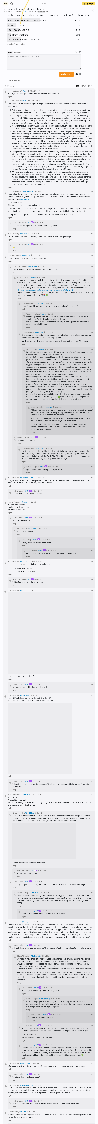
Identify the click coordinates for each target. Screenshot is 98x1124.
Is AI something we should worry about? (25, 9)
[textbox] (44, 62)
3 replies (20, 518)
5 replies (26, 277)
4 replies (17, 502)
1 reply (17, 191)
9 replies (22, 266)
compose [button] (17, 53)
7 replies (17, 922)
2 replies (31, 332)
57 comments (18, 11)
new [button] (83, 86)
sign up (88, 3)
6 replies (20, 945)
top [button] (90, 86)
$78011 (45, 3)
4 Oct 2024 (41, 277)
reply (66, 74)
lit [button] (77, 86)
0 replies (18, 91)
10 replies (17, 255)
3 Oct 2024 (33, 11)
